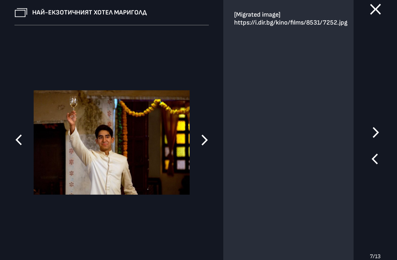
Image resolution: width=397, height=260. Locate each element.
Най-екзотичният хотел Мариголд (89, 12)
